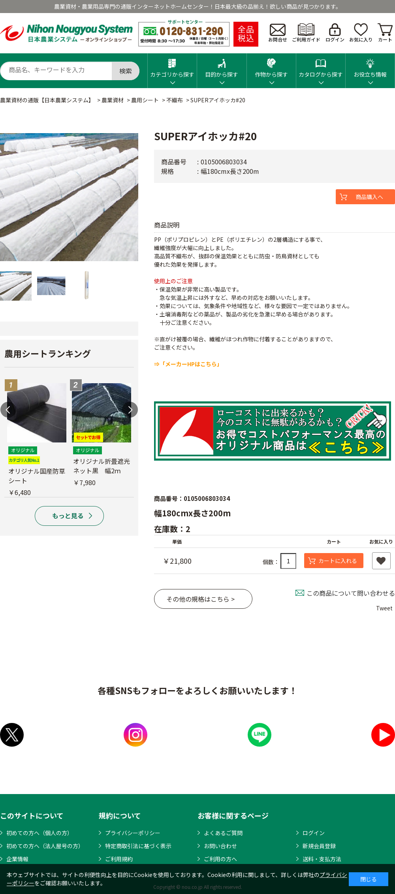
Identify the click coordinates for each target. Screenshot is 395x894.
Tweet (384, 608)
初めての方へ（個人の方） (39, 833)
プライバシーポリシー (132, 833)
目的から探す (221, 65)
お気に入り (361, 33)
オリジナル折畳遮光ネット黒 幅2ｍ (101, 465)
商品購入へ (369, 197)
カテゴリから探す (172, 65)
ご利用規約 (119, 859)
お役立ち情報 (370, 65)
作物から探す (271, 65)
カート (385, 33)
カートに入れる (337, 561)
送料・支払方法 (322, 859)
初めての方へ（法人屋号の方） (45, 846)
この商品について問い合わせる (351, 593)
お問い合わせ (220, 846)
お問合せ (277, 33)
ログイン (334, 33)
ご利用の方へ (220, 859)
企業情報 (17, 859)
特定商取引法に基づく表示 (138, 846)
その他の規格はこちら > (200, 599)
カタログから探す (321, 65)
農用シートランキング (47, 353)
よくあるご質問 (223, 833)
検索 (125, 70)
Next (130, 410)
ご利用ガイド (306, 33)
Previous (8, 410)
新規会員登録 (319, 846)
